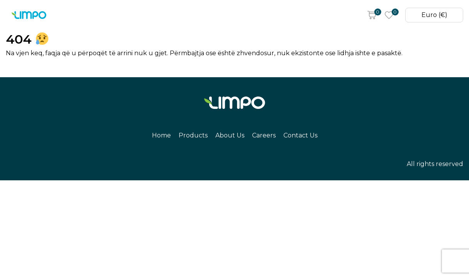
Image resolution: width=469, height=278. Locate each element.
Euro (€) (432, 15)
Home (84, 15)
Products (119, 15)
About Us (160, 15)
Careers (198, 15)
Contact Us (239, 15)
